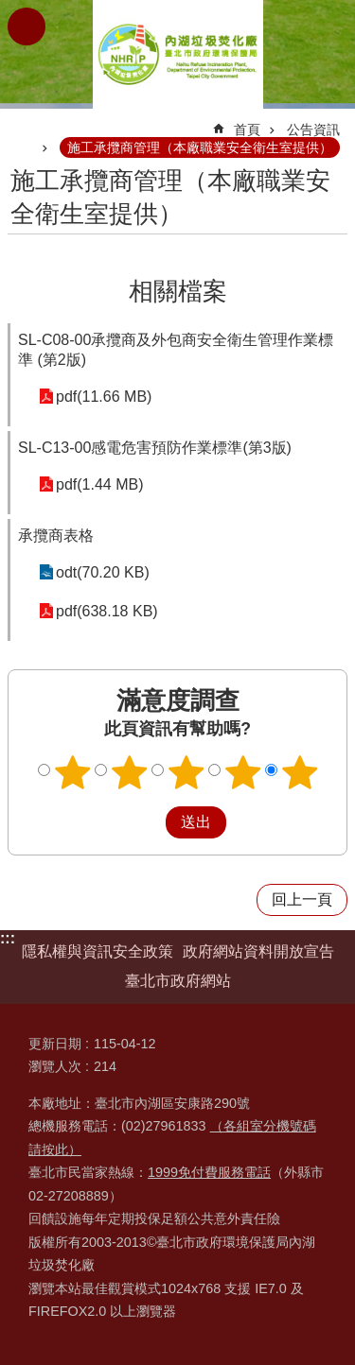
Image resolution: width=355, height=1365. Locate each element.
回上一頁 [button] (302, 899)
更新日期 (54, 1043)
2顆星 (129, 772)
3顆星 (186, 772)
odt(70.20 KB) (103, 572)
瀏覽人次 (54, 1066)
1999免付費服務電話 (209, 1172)
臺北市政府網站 (178, 981)
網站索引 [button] (26, 26)
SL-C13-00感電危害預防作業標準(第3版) (155, 448)
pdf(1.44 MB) (99, 484)
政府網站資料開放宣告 (258, 951)
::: (7, 938)
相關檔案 (178, 291)
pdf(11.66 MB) (103, 397)
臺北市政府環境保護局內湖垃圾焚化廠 (178, 54)
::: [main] (19, 121)
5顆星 (299, 772)
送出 (148, 822)
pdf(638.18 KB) (107, 611)
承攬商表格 (56, 535)
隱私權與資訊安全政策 (97, 951)
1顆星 (72, 772)
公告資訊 (313, 129)
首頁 (247, 129)
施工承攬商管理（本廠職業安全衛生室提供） (199, 147)
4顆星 (242, 772)
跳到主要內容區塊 (9, 9)
